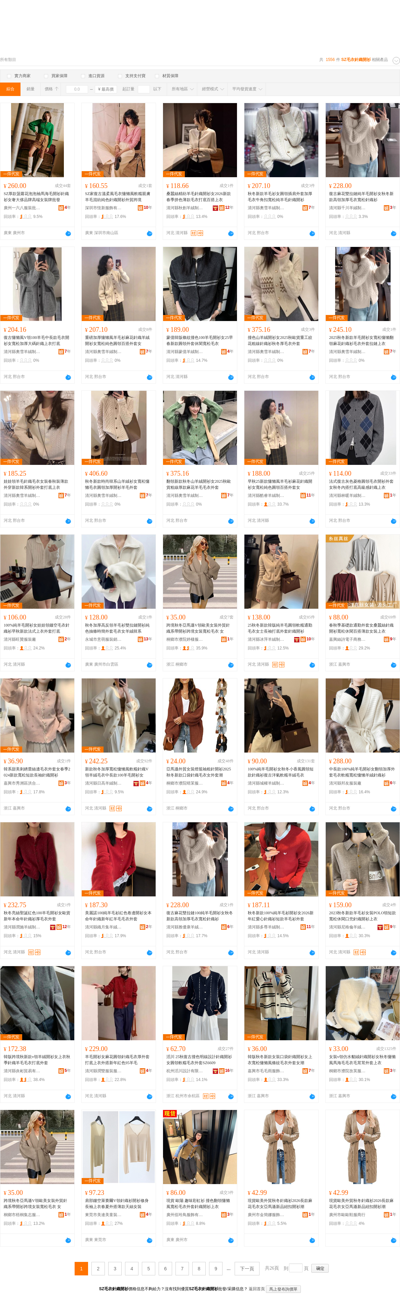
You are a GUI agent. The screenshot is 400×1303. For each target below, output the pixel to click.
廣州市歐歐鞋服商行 (347, 1214)
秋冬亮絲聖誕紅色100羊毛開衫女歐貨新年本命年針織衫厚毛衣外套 (37, 916)
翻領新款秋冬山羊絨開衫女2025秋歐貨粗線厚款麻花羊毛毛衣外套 (198, 484)
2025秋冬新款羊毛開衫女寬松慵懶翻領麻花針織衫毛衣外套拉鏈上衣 (361, 340)
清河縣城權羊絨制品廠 (266, 783)
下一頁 (247, 1268)
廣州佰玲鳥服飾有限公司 (184, 1214)
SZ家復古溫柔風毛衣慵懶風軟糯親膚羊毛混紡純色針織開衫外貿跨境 (117, 196)
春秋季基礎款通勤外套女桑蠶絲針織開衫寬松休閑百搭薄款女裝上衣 (361, 628)
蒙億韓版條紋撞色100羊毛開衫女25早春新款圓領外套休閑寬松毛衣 (199, 340)
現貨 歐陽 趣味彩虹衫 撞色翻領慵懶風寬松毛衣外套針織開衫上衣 (198, 1203)
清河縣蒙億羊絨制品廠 (184, 351)
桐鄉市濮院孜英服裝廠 (347, 1071)
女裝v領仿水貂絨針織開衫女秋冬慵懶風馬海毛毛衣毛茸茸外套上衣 (362, 1059)
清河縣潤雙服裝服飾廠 (103, 1071)
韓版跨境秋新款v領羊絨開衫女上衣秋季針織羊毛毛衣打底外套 (37, 1059)
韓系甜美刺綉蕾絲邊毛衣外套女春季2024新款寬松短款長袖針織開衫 (37, 772)
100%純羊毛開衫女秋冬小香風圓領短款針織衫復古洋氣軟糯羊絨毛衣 (281, 772)
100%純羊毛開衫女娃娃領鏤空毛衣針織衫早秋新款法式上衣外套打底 (37, 628)
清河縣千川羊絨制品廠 (347, 207)
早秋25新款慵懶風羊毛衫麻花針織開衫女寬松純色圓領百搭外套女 (280, 484)
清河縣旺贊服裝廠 (20, 639)
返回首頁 (257, 1288)
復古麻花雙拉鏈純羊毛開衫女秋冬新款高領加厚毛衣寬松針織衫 (361, 196)
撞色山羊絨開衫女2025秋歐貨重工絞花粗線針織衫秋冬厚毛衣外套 (280, 340)
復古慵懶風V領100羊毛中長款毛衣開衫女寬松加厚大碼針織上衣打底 (36, 340)
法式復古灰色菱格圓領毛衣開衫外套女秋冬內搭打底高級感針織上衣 (361, 484)
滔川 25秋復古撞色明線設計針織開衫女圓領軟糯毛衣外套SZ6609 (199, 1059)
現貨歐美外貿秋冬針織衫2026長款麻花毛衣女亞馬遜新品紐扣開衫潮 (280, 1203)
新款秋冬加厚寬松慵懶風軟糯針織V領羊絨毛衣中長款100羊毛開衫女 (117, 772)
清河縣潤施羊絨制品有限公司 (22, 927)
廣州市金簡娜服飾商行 (266, 1214)
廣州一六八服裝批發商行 (22, 207)
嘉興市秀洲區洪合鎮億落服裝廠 (22, 783)
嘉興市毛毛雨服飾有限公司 (266, 1071)
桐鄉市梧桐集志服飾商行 (22, 1214)
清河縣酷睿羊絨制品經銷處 (266, 495)
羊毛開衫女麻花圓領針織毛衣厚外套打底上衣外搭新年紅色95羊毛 (117, 1059)
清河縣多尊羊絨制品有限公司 (266, 927)
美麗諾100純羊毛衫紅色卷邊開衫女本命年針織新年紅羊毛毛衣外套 (118, 916)
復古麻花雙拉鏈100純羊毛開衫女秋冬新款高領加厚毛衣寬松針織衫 (199, 916)
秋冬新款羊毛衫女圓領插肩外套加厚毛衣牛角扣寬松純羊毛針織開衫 (280, 196)
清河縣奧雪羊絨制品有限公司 (266, 207)
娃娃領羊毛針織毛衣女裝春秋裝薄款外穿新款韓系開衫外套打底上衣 (36, 484)
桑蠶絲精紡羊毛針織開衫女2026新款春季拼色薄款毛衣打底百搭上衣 (198, 196)
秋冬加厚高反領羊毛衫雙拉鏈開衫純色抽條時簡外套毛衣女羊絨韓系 (117, 628)
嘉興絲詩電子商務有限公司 (347, 639)
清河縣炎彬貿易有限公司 (22, 1071)
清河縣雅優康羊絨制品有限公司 (184, 927)
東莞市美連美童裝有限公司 (103, 1214)
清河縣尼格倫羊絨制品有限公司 (347, 927)
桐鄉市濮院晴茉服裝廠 (184, 783)
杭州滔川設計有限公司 (184, 1071)
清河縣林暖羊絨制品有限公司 (347, 495)
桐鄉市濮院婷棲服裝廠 (184, 639)
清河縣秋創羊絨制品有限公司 (184, 207)
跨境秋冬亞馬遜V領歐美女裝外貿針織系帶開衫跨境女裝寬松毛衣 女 (198, 628)
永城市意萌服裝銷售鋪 (103, 639)
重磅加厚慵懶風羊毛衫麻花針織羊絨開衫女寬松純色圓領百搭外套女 (117, 340)
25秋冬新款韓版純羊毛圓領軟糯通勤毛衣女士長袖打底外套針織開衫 (280, 628)
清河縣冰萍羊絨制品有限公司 (266, 639)
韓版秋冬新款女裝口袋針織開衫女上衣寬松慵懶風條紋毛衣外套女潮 (280, 1059)
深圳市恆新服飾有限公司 (103, 207)
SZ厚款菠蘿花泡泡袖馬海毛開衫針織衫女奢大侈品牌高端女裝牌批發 (36, 196)
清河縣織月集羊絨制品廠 (103, 927)
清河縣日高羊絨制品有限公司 (103, 783)
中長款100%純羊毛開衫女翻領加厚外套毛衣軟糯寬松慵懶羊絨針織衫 (362, 772)
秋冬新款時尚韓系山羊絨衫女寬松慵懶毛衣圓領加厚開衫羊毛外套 (117, 484)
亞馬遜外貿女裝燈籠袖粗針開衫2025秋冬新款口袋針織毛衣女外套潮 (198, 772)
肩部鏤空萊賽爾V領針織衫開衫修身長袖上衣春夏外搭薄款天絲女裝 (117, 1203)
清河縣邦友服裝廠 (345, 783)
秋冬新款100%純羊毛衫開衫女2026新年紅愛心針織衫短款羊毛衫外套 (281, 916)
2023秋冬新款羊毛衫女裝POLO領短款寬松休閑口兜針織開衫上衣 (362, 916)
